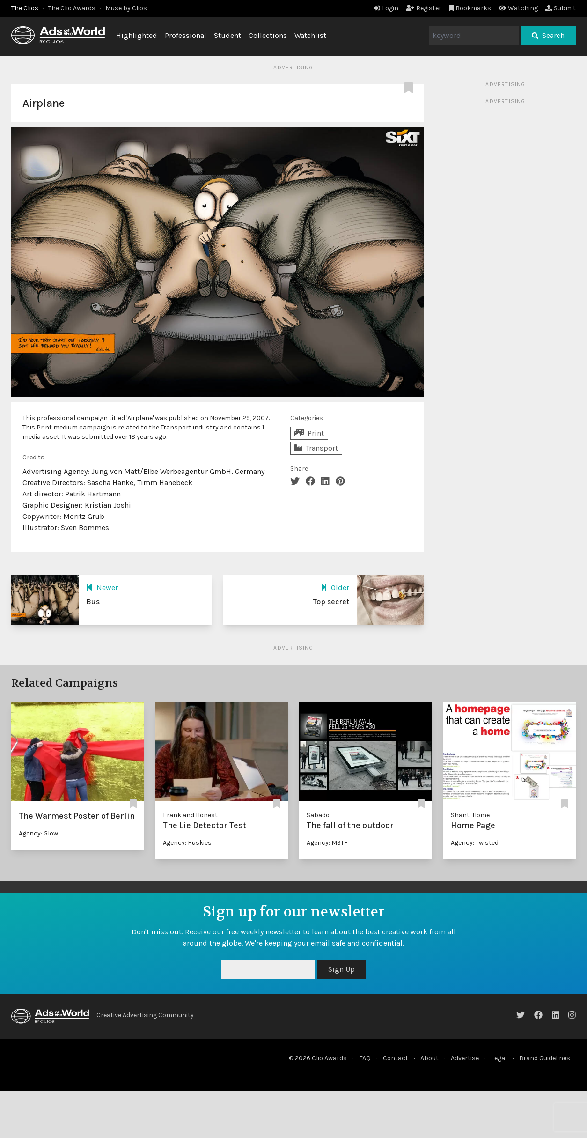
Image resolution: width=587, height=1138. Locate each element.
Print (309, 433)
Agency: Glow (38, 833)
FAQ (365, 1058)
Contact (395, 1058)
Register (423, 8)
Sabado (318, 815)
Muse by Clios (126, 8)
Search (548, 35)
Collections (268, 35)
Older (335, 587)
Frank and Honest (190, 815)
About (429, 1058)
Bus (93, 601)
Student (227, 35)
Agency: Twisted (475, 843)
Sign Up (341, 969)
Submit (560, 8)
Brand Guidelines (544, 1058)
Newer (102, 587)
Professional (185, 35)
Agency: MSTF (327, 843)
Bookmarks (470, 8)
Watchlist (310, 35)
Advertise (465, 1058)
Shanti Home (470, 815)
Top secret (331, 601)
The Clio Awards (71, 8)
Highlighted (136, 35)
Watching (518, 8)
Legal (499, 1058)
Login (386, 8)
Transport (316, 447)
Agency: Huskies (187, 843)
